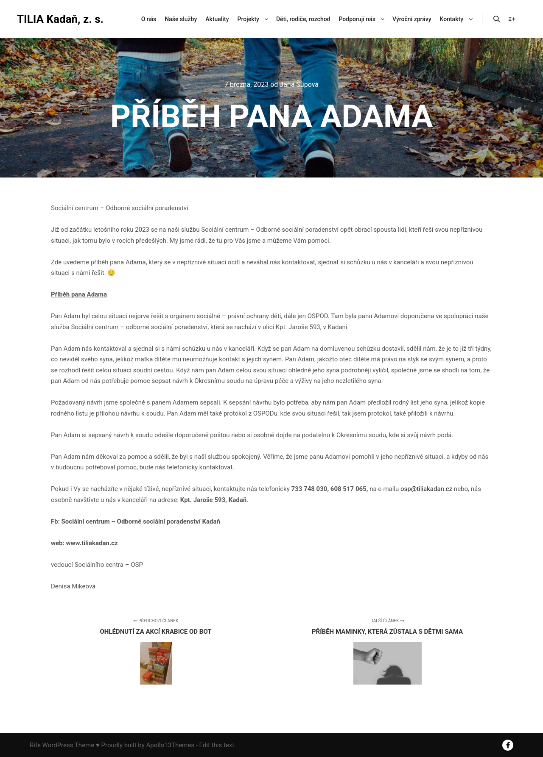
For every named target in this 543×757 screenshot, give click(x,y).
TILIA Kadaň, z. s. (59, 19)
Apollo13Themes (170, 745)
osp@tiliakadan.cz (426, 489)
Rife (35, 745)
